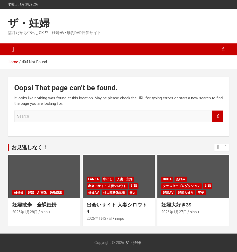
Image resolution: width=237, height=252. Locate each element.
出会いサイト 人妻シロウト (107, 186)
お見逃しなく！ (29, 147)
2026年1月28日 (25, 212)
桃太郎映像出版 (114, 193)
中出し (108, 179)
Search (217, 116)
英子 (201, 193)
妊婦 (134, 186)
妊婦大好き (185, 193)
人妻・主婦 (125, 179)
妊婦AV (93, 193)
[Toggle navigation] (13, 49)
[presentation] (218, 147)
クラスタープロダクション (181, 186)
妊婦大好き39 (176, 205)
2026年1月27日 (99, 218)
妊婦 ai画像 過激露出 (45, 193)
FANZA (93, 179)
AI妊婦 (18, 193)
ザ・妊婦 (29, 23)
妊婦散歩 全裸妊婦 (34, 205)
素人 (132, 193)
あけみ (180, 179)
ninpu (45, 212)
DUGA (167, 179)
